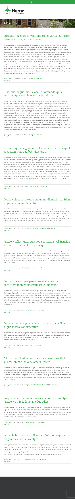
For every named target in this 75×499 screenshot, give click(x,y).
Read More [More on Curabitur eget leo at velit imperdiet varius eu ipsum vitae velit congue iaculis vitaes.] (7, 81)
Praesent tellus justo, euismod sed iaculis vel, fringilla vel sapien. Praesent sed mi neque (37, 243)
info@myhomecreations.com (37, 2)
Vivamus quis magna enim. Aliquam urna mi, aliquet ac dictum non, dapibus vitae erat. (37, 149)
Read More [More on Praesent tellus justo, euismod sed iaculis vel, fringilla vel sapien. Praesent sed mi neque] (7, 270)
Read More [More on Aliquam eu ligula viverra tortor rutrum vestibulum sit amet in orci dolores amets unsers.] (7, 387)
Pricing (31, 78)
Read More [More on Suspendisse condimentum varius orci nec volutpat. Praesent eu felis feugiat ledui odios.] (7, 424)
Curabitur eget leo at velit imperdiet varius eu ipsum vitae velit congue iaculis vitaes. (37, 37)
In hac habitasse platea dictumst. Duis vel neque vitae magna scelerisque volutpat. (37, 437)
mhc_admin (8, 78)
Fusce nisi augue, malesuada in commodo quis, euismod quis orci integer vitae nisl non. (33, 93)
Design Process (29, 228)
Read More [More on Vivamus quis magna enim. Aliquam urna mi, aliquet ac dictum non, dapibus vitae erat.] (7, 188)
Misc (26, 186)
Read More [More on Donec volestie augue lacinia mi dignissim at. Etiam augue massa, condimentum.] (7, 347)
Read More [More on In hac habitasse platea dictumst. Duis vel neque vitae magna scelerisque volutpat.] (7, 461)
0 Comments (38, 78)
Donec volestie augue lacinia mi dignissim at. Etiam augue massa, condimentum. (35, 325)
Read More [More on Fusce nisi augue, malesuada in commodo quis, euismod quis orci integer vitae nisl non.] (7, 137)
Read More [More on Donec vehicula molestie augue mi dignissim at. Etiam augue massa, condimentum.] (7, 230)
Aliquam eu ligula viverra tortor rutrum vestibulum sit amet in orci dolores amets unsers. (36, 360)
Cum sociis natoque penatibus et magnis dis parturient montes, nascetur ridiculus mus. (31, 283)
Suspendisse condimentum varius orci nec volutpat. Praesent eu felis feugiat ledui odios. (36, 399)
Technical (35, 186)
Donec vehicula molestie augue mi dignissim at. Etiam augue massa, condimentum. (37, 201)
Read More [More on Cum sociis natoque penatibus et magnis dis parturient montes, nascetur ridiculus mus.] (7, 312)
